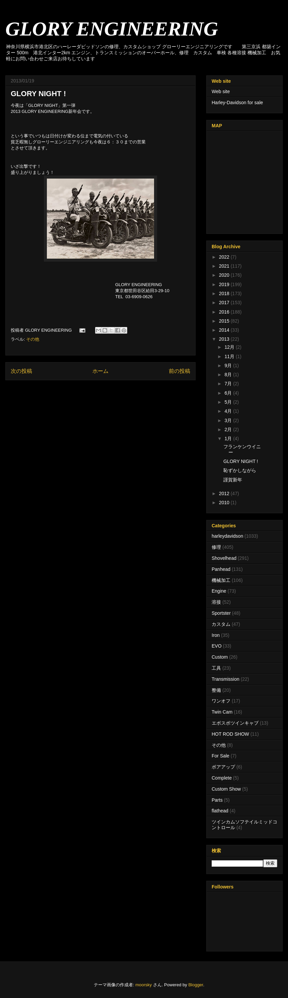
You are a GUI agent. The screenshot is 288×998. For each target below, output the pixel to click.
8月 (228, 374)
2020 (225, 275)
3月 (228, 420)
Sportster (221, 613)
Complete (222, 778)
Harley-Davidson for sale (237, 102)
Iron (216, 635)
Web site (221, 91)
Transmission (225, 679)
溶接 (216, 602)
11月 (229, 356)
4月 (228, 411)
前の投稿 (179, 371)
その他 (32, 339)
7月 (228, 383)
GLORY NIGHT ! (240, 461)
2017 (225, 302)
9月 (228, 365)
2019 (225, 284)
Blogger (195, 984)
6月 (228, 393)
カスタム (221, 624)
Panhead (221, 569)
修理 (216, 547)
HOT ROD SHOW (230, 734)
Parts (217, 800)
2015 (225, 321)
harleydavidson (227, 536)
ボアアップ (223, 767)
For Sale (220, 755)
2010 (225, 502)
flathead (220, 810)
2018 (225, 293)
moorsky (143, 984)
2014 (225, 330)
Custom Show (226, 789)
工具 (216, 668)
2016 (225, 312)
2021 (225, 266)
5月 (228, 402)
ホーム (100, 371)
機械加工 (221, 580)
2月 (228, 429)
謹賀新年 (232, 479)
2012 (225, 493)
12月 (229, 347)
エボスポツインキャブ (235, 723)
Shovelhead (224, 558)
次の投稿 (21, 371)
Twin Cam (222, 712)
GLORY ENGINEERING (111, 29)
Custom (220, 657)
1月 (228, 438)
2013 (225, 339)
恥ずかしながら (239, 470)
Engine (219, 591)
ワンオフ (221, 701)
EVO (217, 646)
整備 (216, 690)
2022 (225, 257)
